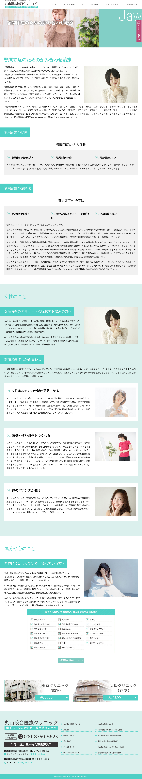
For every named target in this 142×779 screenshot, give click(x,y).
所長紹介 (66, 730)
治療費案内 (132, 4)
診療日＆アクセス (113, 4)
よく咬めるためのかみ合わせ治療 (109, 735)
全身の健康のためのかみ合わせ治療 (110, 730)
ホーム (55, 4)
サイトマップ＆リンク (71, 753)
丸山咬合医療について (73, 4)
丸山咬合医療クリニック (71, 724)
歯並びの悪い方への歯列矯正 (108, 741)
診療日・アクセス (69, 735)
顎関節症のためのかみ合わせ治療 (109, 753)
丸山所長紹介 (94, 4)
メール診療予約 (68, 747)
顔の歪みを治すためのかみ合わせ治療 (111, 747)
